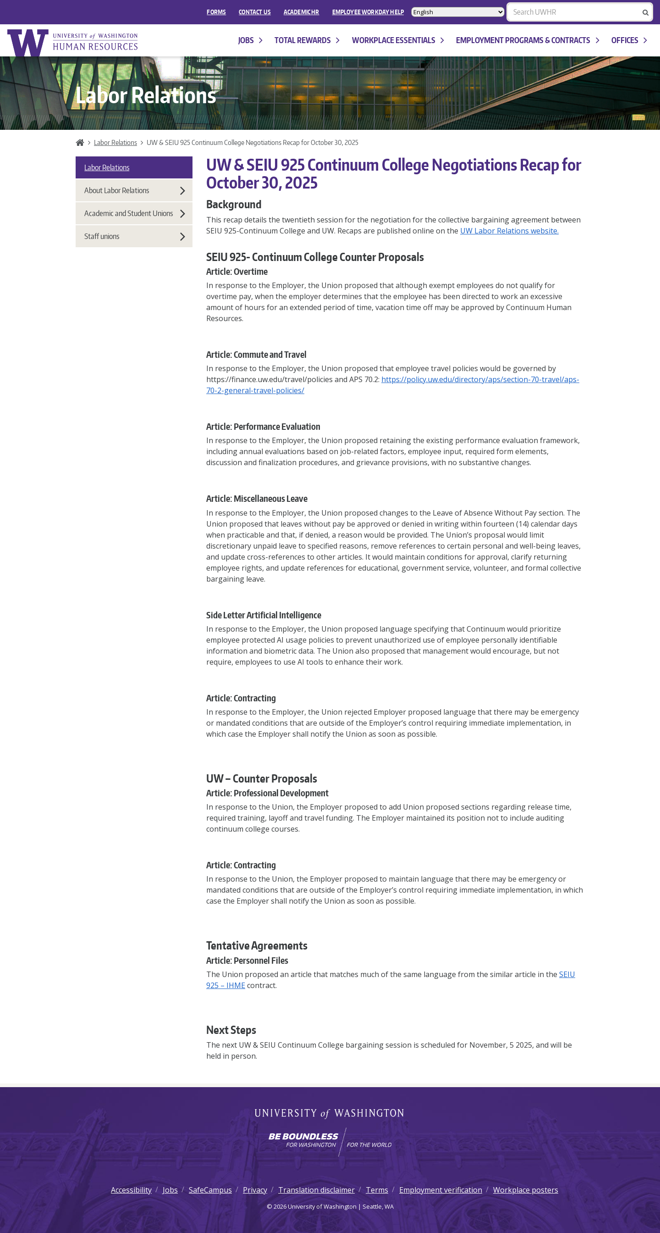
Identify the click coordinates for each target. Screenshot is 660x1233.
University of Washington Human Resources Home (73, 42)
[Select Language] (458, 12)
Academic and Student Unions (134, 213)
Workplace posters (525, 1190)
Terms (377, 1190)
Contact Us (255, 12)
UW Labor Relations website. (509, 231)
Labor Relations (115, 142)
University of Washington (330, 1114)
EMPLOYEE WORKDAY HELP (368, 12)
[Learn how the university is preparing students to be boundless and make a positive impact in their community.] (330, 1142)
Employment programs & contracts (527, 40)
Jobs (250, 40)
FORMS (216, 12)
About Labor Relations (134, 190)
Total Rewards (307, 40)
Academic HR (301, 12)
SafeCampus (210, 1190)
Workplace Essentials (398, 40)
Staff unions (134, 236)
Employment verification (440, 1190)
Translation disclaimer (316, 1190)
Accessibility (131, 1190)
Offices (629, 40)
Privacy (255, 1190)
